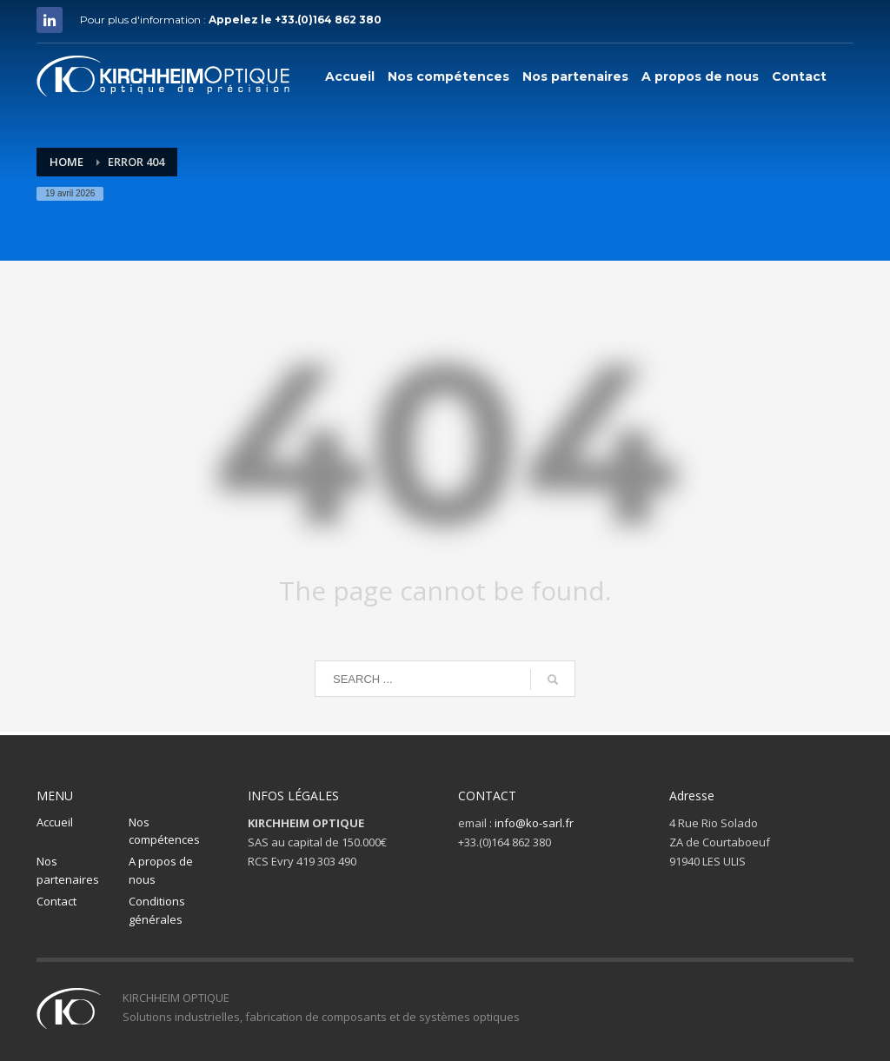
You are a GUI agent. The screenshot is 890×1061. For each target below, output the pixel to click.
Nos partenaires (68, 870)
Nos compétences (164, 831)
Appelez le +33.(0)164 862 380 (295, 19)
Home (66, 161)
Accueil (55, 822)
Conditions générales (157, 910)
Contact (56, 901)
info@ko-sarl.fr (534, 823)
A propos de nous (161, 870)
